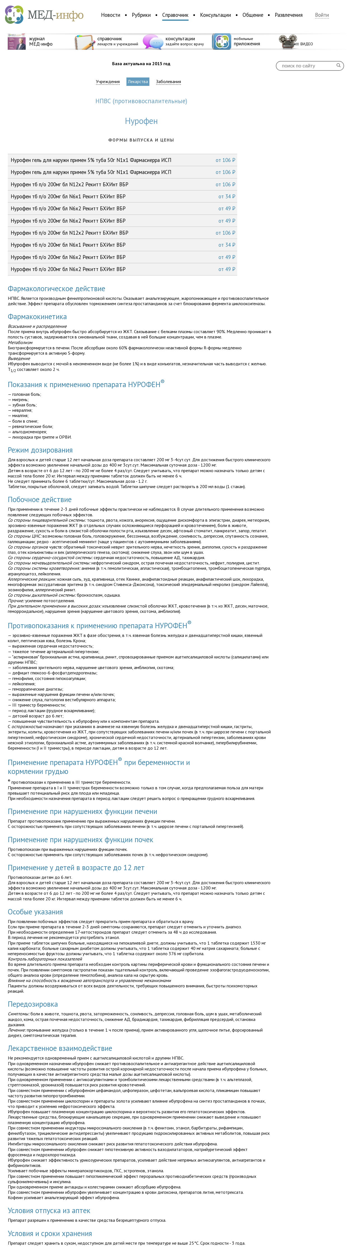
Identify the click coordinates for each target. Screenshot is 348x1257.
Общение (253, 14)
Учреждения (108, 81)
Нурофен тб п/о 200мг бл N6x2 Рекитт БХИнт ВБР (123, 208)
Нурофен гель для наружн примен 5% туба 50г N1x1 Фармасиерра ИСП (123, 160)
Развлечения (289, 14)
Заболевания (168, 81)
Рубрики (141, 14)
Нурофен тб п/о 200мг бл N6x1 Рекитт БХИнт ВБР (123, 196)
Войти (322, 15)
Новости (110, 14)
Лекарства (138, 81)
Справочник (175, 14)
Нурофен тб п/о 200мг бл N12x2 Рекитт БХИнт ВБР (123, 184)
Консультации (215, 14)
